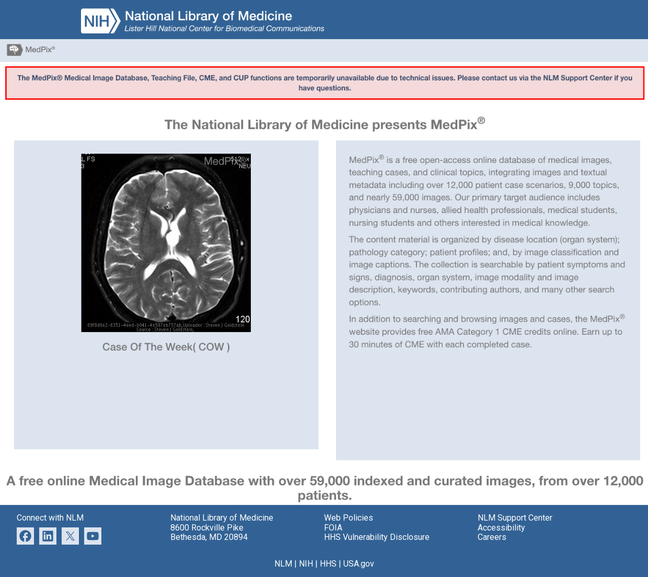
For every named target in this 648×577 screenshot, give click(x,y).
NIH (306, 564)
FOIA (333, 528)
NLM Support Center (515, 518)
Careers (492, 537)
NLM (283, 564)
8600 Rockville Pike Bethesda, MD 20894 (209, 532)
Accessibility (501, 528)
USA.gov (358, 564)
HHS (328, 564)
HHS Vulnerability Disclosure (377, 537)
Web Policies (348, 518)
